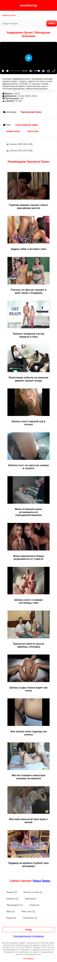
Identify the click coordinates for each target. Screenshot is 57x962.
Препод (30, 898)
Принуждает (15, 905)
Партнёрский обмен (31, 112)
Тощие (34, 905)
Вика (11, 911)
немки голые (13, 131)
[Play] (3, 70)
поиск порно (41, 880)
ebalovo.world (8, 15)
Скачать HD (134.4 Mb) (19, 150)
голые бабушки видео (26, 125)
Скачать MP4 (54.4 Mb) (20, 144)
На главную (28, 958)
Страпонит (30, 918)
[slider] (13, 70)
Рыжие (12, 892)
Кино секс (28, 911)
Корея (11, 918)
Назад (28, 929)
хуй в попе (32, 131)
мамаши (12, 898)
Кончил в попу (33, 892)
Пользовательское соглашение (28, 936)
